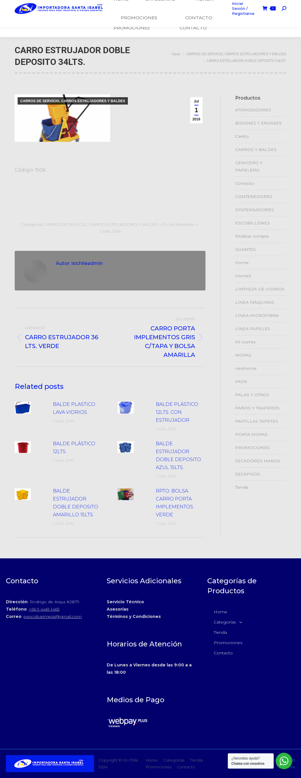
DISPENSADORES (254, 209)
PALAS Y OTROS (252, 394)
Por (179, 224)
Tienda (241, 487)
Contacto (244, 183)
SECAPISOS (247, 474)
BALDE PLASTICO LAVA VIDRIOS (74, 408)
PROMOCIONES (252, 447)
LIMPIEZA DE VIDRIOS (260, 289)
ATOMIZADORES (253, 109)
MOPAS (243, 355)
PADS (241, 381)
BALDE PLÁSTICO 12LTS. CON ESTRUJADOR (177, 412)
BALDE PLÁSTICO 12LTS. (74, 447)
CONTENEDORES (253, 196)
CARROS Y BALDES (256, 149)
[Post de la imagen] (31, 408)
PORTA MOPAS (251, 434)
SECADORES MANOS (257, 460)
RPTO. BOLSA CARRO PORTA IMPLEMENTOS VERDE (174, 502)
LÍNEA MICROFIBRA (257, 315)
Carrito (242, 136)
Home (242, 262)
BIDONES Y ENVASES (258, 123)
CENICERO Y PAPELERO (248, 166)
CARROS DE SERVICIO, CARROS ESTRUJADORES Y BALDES (72, 101)
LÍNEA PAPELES (252, 328)
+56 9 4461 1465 (44, 609)
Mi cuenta (245, 342)
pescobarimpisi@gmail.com (53, 616)
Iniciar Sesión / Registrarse (242, 18)
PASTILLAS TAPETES (256, 421)
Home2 (243, 275)
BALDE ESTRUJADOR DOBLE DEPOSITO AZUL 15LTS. (178, 455)
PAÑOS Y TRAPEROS (257, 408)
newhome (246, 368)
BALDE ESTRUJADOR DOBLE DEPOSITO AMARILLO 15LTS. (75, 502)
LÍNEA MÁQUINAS (254, 302)
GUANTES (245, 249)
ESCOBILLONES (252, 223)
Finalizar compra (252, 236)
